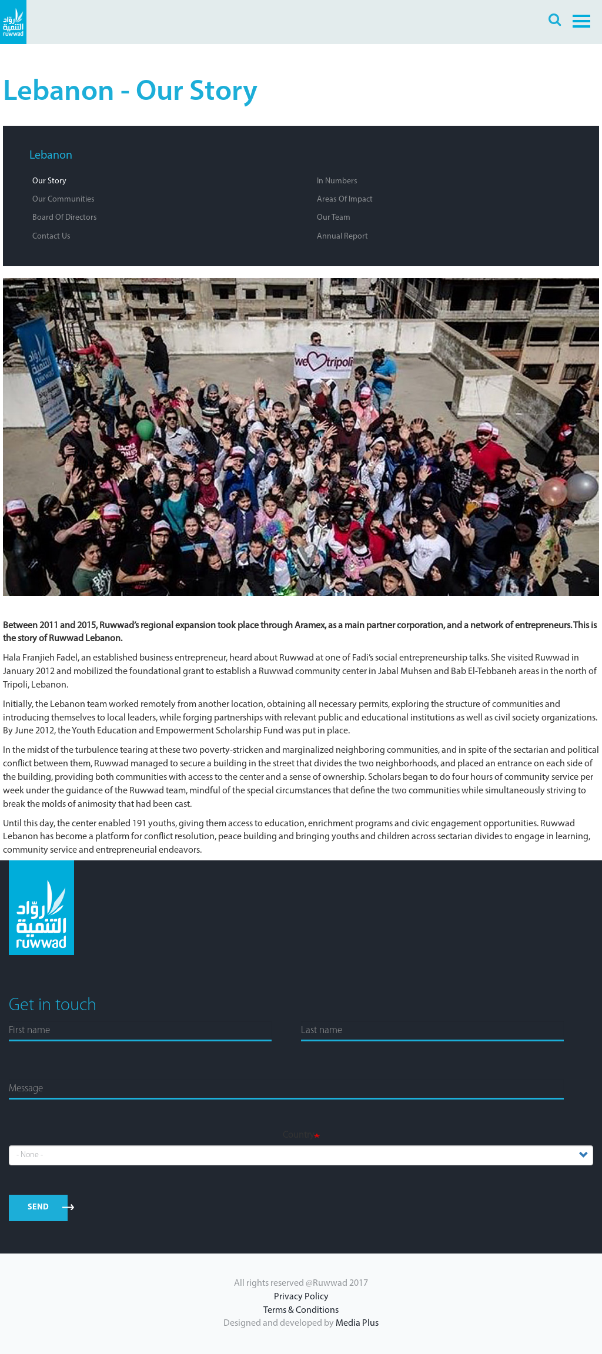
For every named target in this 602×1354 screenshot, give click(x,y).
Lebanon (50, 156)
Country (298, 1135)
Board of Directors (64, 217)
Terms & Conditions (301, 1310)
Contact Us (51, 236)
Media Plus (357, 1323)
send (38, 1207)
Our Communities (63, 199)
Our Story (49, 181)
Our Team (333, 217)
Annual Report (342, 236)
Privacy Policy (301, 1297)
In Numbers (337, 181)
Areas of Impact (345, 199)
